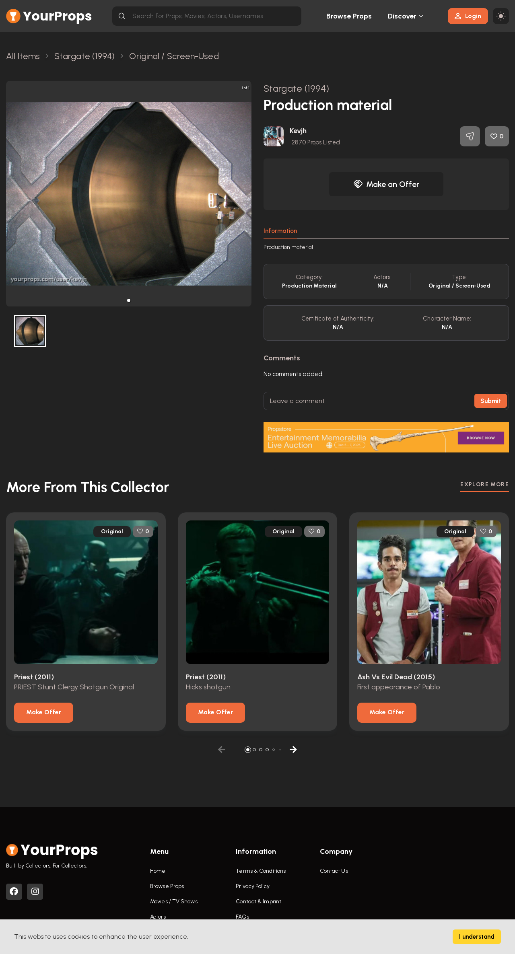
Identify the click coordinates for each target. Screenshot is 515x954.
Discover (402, 16)
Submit (490, 401)
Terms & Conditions (261, 871)
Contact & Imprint (258, 901)
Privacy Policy (252, 886)
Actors (158, 916)
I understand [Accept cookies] (476, 936)
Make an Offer (386, 184)
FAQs (242, 916)
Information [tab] (280, 230)
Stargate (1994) (297, 88)
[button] (128, 300)
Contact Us (334, 871)
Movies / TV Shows (174, 901)
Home (157, 871)
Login (468, 16)
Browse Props (349, 16)
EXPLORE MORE (484, 484)
